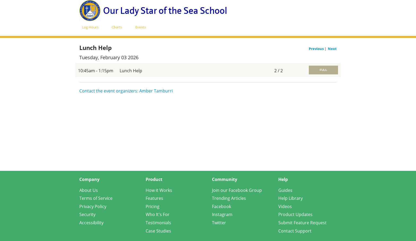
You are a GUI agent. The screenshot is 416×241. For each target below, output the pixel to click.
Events (140, 27)
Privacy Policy (92, 206)
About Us (88, 190)
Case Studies (158, 231)
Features (154, 198)
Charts (117, 27)
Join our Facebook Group (237, 190)
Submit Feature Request (302, 223)
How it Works (159, 190)
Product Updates (295, 214)
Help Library (290, 198)
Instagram (222, 214)
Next (332, 48)
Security (87, 214)
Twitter (219, 223)
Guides (285, 190)
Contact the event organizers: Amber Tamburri (126, 91)
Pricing (152, 206)
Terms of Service (95, 198)
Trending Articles (229, 198)
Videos (285, 206)
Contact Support (294, 231)
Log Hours (90, 27)
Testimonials (158, 223)
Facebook (221, 206)
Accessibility (91, 223)
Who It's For (158, 214)
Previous (316, 48)
